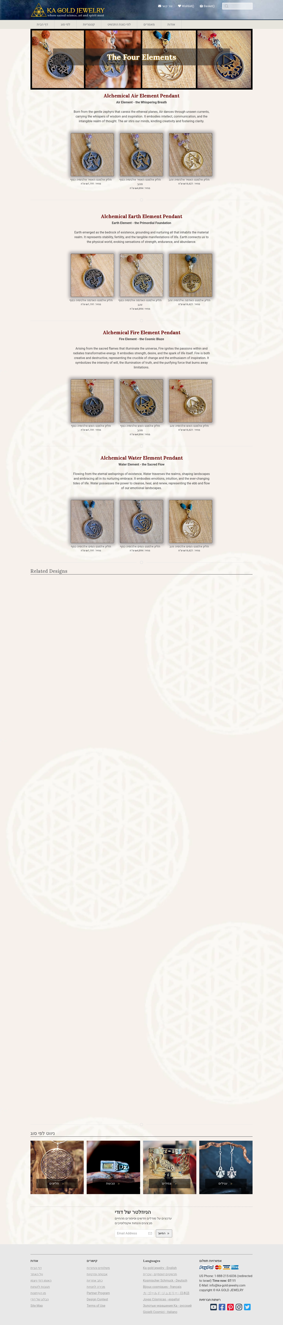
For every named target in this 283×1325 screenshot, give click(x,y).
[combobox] (237, 6)
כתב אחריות (95, 1280)
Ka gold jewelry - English (160, 1268)
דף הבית (42, 24)
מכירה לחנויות (96, 1287)
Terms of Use (96, 1306)
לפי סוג (65, 24)
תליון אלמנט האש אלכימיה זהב (189, 426)
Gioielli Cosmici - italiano (160, 1312)
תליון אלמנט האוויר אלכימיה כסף (91, 179)
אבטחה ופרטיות (97, 1274)
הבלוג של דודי (39, 1299)
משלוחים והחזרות (98, 1268)
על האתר (36, 1274)
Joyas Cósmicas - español (161, 1299)
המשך (164, 1233)
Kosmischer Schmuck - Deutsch (165, 1280)
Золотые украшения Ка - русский (167, 1306)
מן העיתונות (38, 1293)
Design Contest (97, 1299)
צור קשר (165, 6)
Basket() (207, 6)
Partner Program (98, 1293)
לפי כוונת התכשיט (119, 24)
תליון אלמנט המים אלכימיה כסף (91, 546)
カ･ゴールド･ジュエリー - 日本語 (166, 1293)
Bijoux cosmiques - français (162, 1287)
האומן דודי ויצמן (40, 1280)
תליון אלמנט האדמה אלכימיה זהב (189, 300)
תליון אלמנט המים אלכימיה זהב (189, 546)
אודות (171, 24)
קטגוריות (89, 24)
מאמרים (149, 24)
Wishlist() (186, 6)
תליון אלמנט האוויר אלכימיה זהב (189, 179)
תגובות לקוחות (40, 1287)
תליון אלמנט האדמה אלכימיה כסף (91, 300)
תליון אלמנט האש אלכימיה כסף (91, 426)
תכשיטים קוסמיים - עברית (160, 1274)
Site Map (36, 1306)
